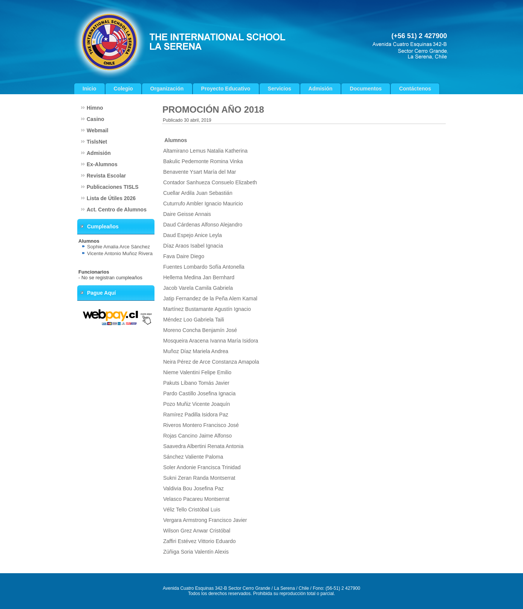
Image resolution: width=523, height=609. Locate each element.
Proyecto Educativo (226, 89)
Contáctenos (415, 89)
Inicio (89, 89)
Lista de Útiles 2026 (111, 198)
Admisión (321, 89)
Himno (95, 108)
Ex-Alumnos (102, 164)
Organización (167, 89)
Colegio (123, 89)
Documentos (366, 89)
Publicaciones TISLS (113, 187)
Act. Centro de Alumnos (117, 210)
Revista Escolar (106, 176)
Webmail (97, 130)
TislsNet (97, 142)
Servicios (279, 89)
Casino (95, 119)
